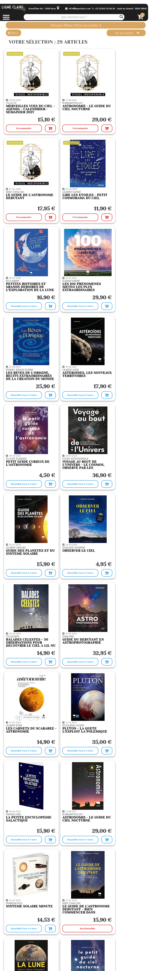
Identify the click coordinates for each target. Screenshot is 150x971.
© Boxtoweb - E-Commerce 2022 (130, 963)
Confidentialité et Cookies (68, 963)
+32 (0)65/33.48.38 (103, 8)
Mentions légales (64, 959)
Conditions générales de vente (70, 951)
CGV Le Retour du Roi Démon (70, 955)
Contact (11, 951)
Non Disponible (74, 661)
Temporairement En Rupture (26, 928)
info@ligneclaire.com (77, 8)
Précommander (21, 128)
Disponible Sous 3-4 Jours (68, 217)
